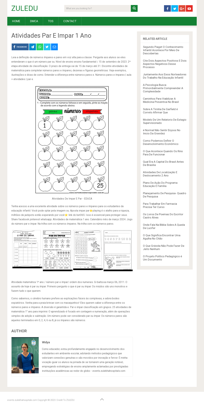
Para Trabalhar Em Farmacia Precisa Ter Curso (160, 205)
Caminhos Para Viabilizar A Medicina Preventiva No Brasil (161, 100)
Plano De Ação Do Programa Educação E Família (160, 184)
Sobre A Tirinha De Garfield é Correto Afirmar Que (160, 111)
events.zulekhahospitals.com (22, 400)
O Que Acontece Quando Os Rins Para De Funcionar (163, 153)
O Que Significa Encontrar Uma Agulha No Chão (161, 237)
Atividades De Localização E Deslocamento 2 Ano (160, 174)
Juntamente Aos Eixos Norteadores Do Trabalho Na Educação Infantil (164, 76)
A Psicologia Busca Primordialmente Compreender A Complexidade (163, 88)
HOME (16, 21)
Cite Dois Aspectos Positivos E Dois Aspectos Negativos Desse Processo (165, 64)
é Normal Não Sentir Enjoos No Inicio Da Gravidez (161, 132)
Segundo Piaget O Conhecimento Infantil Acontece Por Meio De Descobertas (163, 50)
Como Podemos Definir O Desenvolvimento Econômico (160, 142)
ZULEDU (24, 8)
